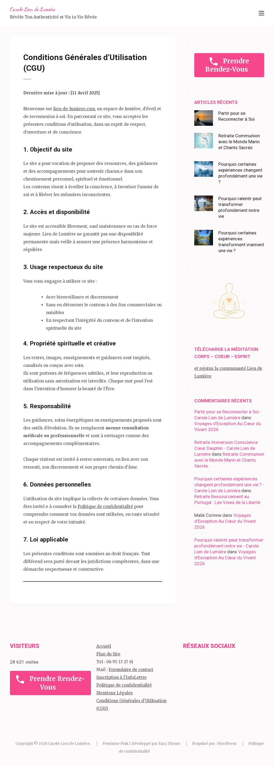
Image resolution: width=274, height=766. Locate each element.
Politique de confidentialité (105, 506)
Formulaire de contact (131, 669)
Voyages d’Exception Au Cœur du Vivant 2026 (225, 521)
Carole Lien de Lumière (32, 9)
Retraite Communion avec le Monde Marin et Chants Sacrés (239, 141)
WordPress (227, 743)
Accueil (103, 646)
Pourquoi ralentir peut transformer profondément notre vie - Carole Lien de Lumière (228, 545)
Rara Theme (169, 743)
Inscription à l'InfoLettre (121, 677)
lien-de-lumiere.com (74, 108)
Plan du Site (108, 654)
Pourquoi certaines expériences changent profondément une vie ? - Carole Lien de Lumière (229, 484)
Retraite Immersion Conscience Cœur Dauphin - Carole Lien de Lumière (226, 448)
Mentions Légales (114, 692)
